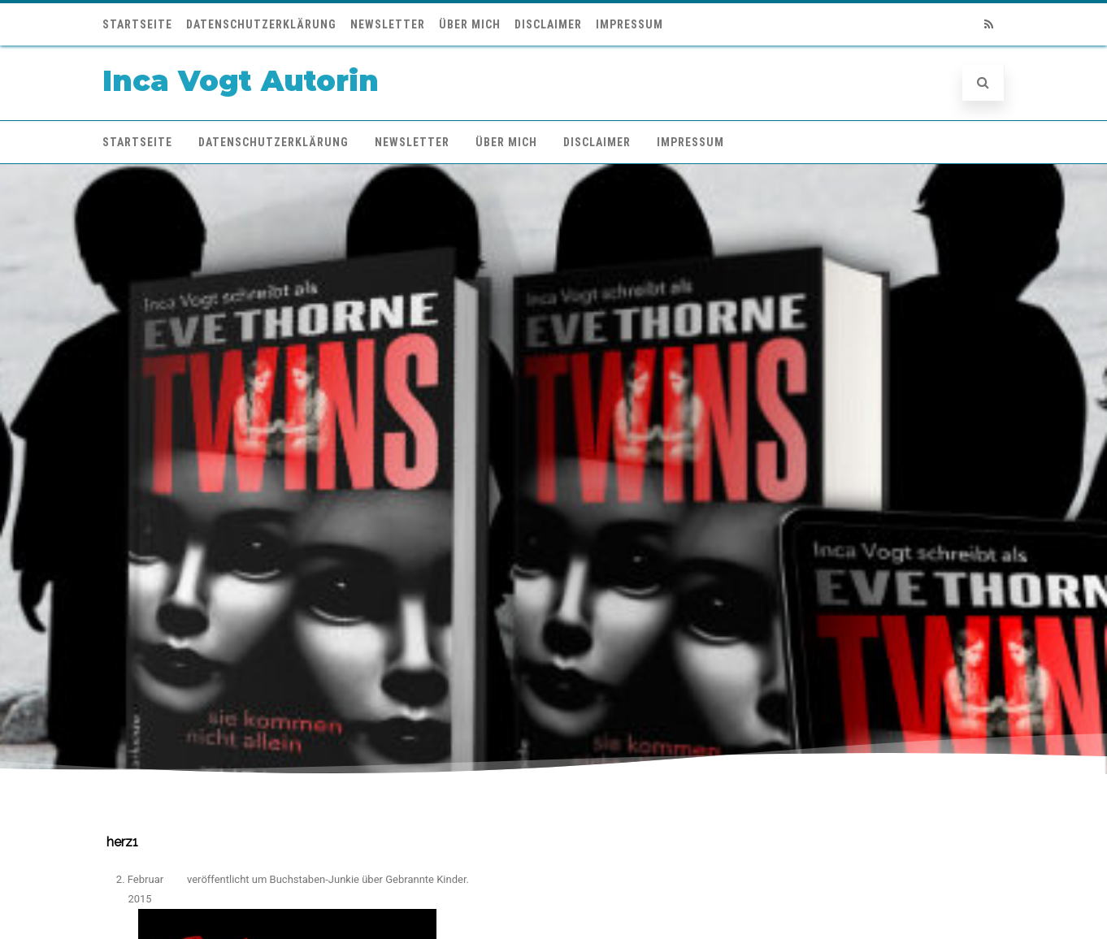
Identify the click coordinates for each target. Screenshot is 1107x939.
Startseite (137, 24)
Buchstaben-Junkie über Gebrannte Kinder (368, 879)
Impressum (629, 24)
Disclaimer (548, 24)
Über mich (470, 24)
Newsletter (387, 24)
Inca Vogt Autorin (240, 80)
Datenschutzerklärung (261, 24)
